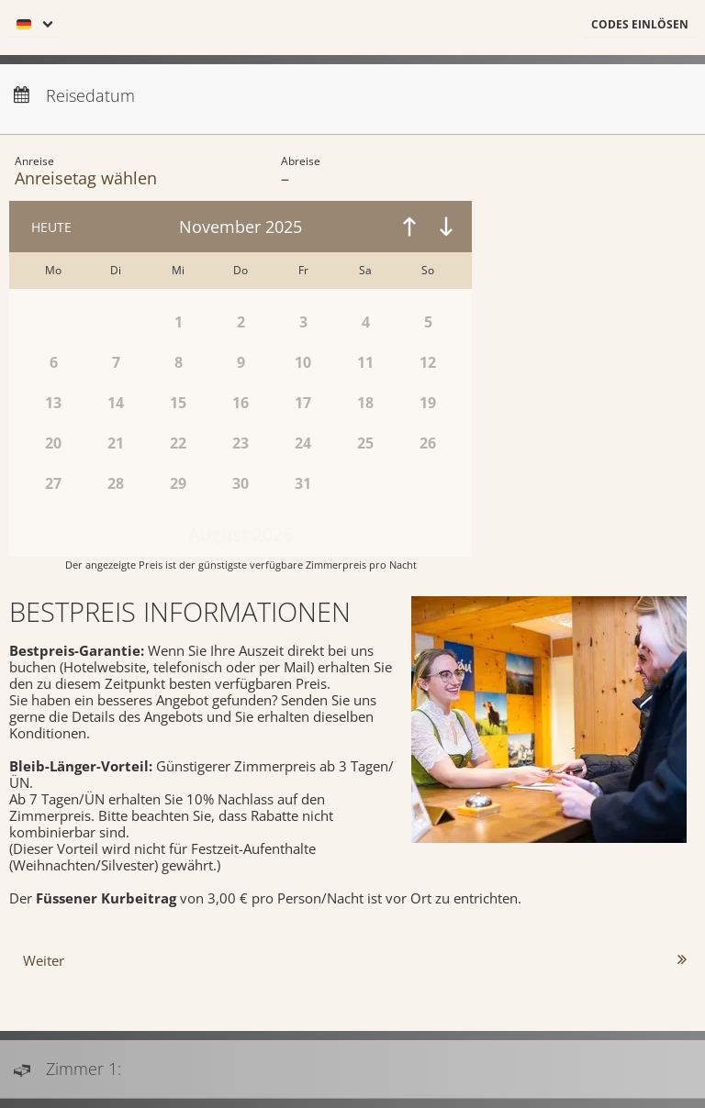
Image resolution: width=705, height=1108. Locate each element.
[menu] (34, 25)
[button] (640, 25)
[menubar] (352, 27)
